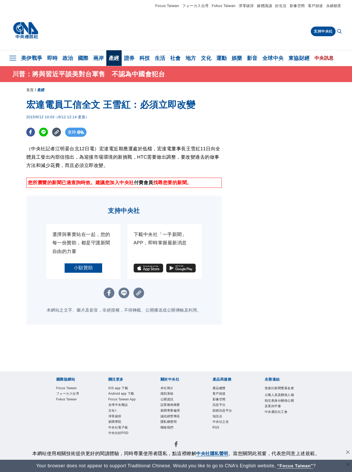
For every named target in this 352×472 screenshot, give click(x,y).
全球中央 (273, 58)
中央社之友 (221, 422)
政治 (68, 58)
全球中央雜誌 (118, 405)
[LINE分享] (44, 132)
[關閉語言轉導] (347, 465)
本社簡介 (167, 388)
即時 (52, 58)
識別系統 (167, 394)
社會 (175, 58)
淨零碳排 (246, 6)
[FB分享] (30, 132)
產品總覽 (219, 388)
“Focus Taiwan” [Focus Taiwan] (295, 465)
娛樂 (237, 58)
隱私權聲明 (168, 422)
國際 (83, 58)
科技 (144, 58)
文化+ (112, 411)
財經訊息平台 (222, 411)
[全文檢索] (340, 32)
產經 (114, 58)
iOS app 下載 (118, 388)
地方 (191, 58)
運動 (221, 58)
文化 (206, 58)
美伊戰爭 (31, 58)
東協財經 (299, 58)
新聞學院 (114, 422)
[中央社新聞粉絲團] (176, 446)
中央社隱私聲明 (212, 453)
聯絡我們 (167, 428)
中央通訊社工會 (276, 412)
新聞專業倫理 (170, 411)
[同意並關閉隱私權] (347, 453)
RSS (216, 428)
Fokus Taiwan (224, 6)
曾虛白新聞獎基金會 (279, 388)
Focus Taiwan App (122, 400)
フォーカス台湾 (195, 6)
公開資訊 (167, 400)
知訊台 (218, 417)
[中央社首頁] (25, 30)
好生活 (281, 6)
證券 (129, 58)
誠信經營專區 (170, 417)
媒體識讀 (264, 6)
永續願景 (333, 6)
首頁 (30, 90)
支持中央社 (323, 31)
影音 (252, 58)
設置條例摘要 (170, 405)
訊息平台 (219, 405)
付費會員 (143, 183)
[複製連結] (57, 132)
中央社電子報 (118, 428)
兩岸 (98, 58)
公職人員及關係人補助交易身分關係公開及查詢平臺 (279, 401)
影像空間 (297, 6)
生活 (160, 58)
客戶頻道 (315, 6)
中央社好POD (118, 434)
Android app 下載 (121, 394)
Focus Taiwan (167, 6)
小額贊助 (83, 268)
